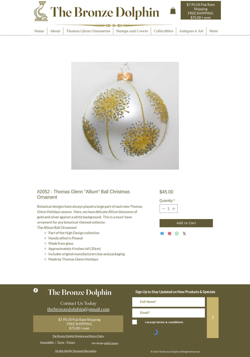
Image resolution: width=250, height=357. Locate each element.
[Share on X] (184, 233)
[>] (213, 317)
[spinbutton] (168, 209)
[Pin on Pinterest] (169, 233)
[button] (173, 10)
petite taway (111, 343)
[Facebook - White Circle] (35, 290)
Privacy (71, 342)
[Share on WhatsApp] (177, 233)
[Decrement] (163, 209)
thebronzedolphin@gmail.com (78, 309)
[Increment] (174, 209)
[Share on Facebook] (162, 233)
